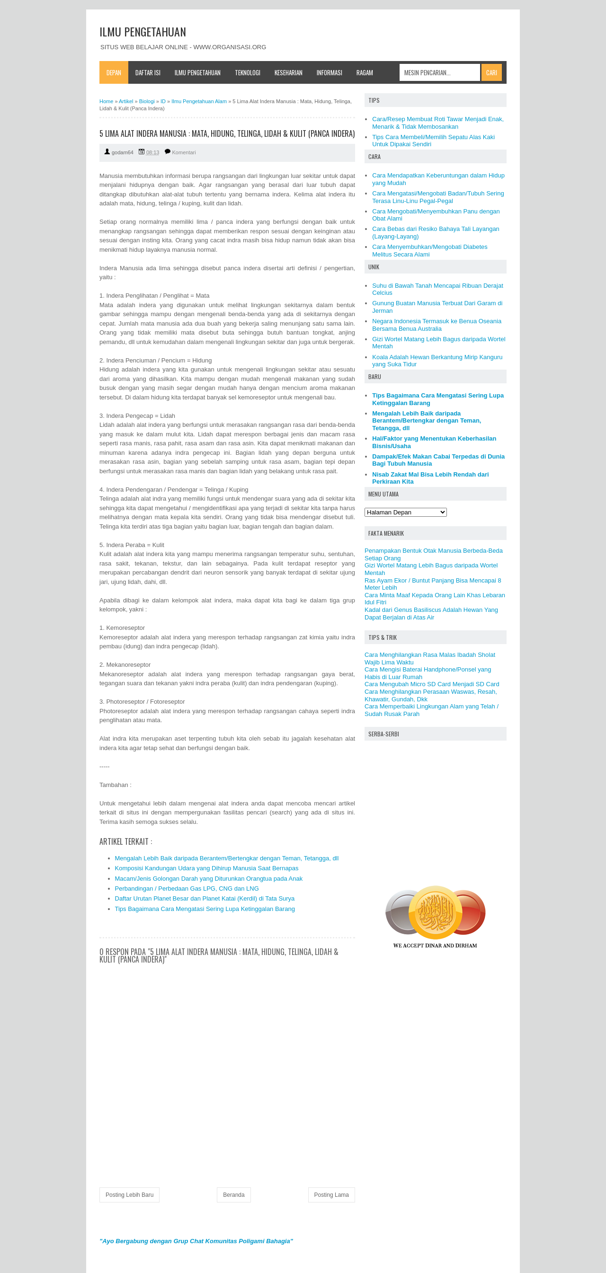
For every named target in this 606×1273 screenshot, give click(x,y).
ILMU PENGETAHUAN (142, 31)
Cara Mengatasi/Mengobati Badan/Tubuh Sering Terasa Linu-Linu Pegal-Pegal (438, 197)
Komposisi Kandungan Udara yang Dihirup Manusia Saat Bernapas (207, 868)
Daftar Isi (147, 72)
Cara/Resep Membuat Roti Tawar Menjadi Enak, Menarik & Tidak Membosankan (438, 122)
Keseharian (289, 72)
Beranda (233, 1195)
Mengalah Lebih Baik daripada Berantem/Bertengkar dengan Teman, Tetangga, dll (227, 858)
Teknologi (247, 72)
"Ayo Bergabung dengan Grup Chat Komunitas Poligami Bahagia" (196, 1241)
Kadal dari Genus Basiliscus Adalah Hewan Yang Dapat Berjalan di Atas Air (431, 613)
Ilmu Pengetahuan (198, 72)
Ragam (364, 72)
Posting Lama (331, 1195)
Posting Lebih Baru (129, 1195)
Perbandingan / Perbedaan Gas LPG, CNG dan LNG (187, 888)
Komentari (184, 152)
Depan (114, 72)
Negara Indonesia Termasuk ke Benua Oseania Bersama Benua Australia (436, 325)
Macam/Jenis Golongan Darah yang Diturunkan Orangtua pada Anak (209, 878)
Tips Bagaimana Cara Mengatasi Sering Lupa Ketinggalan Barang (205, 908)
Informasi (329, 72)
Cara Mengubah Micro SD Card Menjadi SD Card (432, 684)
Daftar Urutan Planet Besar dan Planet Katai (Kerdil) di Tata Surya (205, 898)
